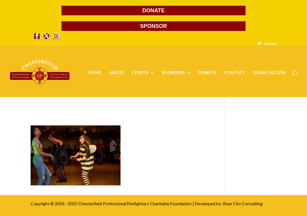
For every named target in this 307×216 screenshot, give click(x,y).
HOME (94, 72)
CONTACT (235, 72)
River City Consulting (243, 203)
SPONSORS (173, 72)
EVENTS (140, 72)
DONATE (153, 11)
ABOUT (116, 72)
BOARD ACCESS (269, 72)
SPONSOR (153, 26)
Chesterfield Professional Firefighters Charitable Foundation (135, 203)
